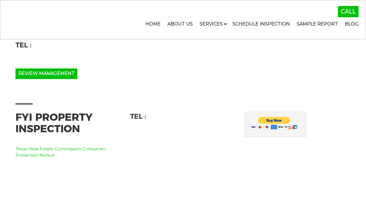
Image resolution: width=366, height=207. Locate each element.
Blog (352, 24)
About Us (180, 24)
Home (153, 24)
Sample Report (317, 24)
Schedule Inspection (261, 24)
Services (211, 24)
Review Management (46, 73)
